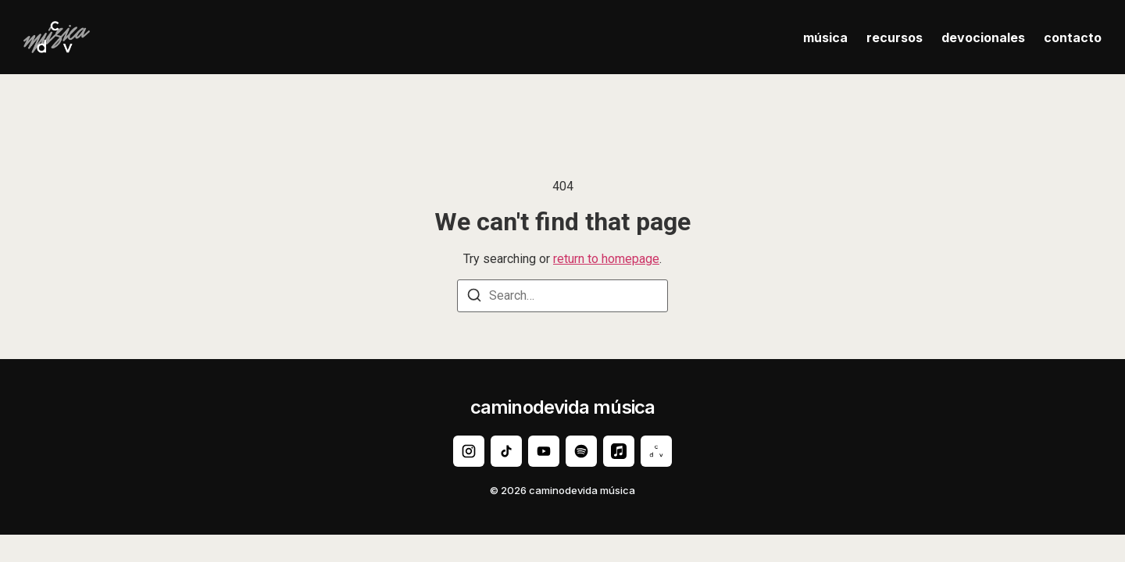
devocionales (983, 37)
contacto (1073, 37)
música (825, 37)
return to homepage (606, 258)
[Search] (474, 298)
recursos (894, 37)
